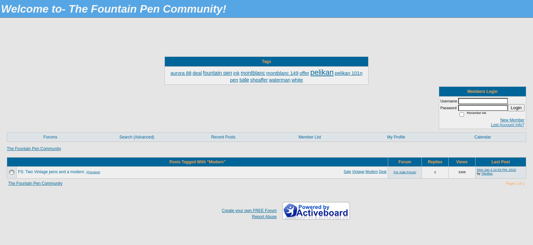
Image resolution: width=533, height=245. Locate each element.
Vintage (358, 171)
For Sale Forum (405, 172)
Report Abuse (264, 216)
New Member (512, 120)
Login (516, 107)
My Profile (396, 137)
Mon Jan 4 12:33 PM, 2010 (496, 170)
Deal (382, 171)
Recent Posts (223, 137)
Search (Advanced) (136, 137)
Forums (50, 137)
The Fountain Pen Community (34, 148)
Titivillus (487, 173)
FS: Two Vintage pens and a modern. (51, 171)
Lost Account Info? (508, 124)
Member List (309, 137)
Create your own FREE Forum (249, 210)
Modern (371, 171)
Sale (347, 171)
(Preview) (93, 172)
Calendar (482, 137)
